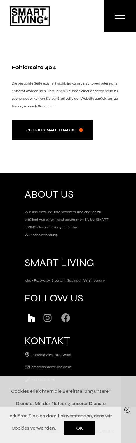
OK (79, 428)
